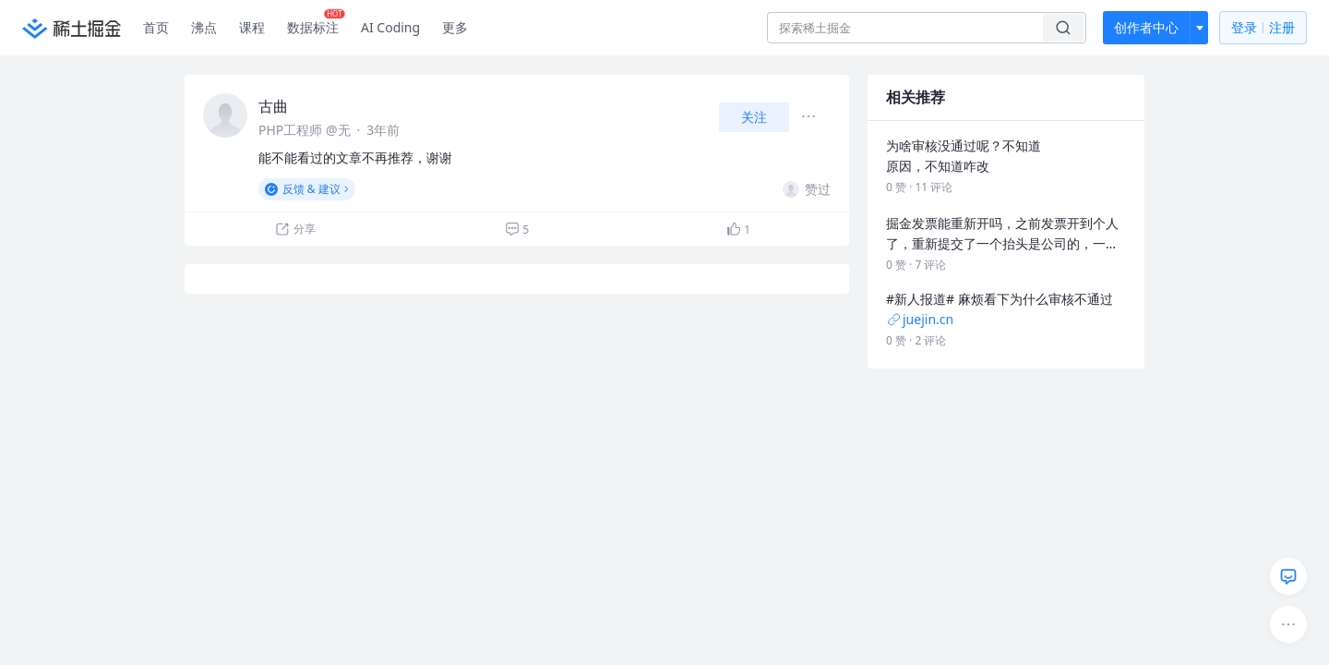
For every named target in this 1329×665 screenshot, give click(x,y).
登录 (1263, 28)
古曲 (273, 106)
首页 (156, 27)
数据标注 (316, 23)
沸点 (204, 27)
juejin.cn (919, 319)
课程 (252, 27)
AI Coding (390, 27)
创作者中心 (1146, 27)
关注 (754, 117)
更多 (455, 27)
